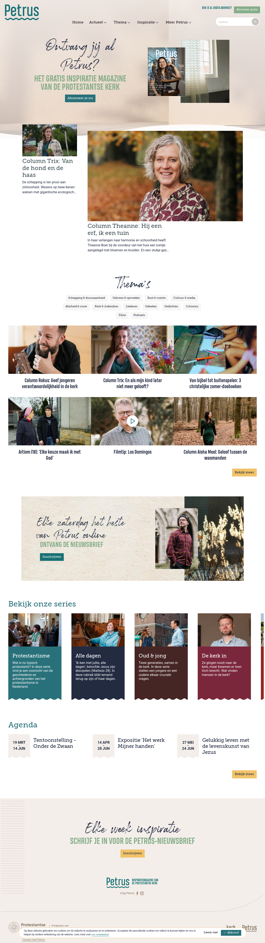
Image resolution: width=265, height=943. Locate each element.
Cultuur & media (184, 272)
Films (122, 289)
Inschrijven (51, 531)
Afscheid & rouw (76, 280)
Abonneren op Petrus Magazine (41, 918)
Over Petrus (29, 922)
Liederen (131, 280)
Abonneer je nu (80, 98)
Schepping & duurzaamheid (86, 272)
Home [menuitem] (77, 22)
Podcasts (139, 289)
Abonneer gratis (247, 9)
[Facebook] (137, 867)
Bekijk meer (244, 446)
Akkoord (231, 932)
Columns (192, 280)
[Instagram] (142, 867)
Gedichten (171, 280)
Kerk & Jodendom (106, 280)
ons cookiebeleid (101, 934)
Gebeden (151, 280)
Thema (121, 23)
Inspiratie (147, 23)
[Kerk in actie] (234, 902)
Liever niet (211, 932)
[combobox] (237, 21)
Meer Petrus (178, 23)
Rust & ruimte (156, 272)
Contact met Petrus (34, 914)
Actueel (97, 23)
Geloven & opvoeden (126, 272)
